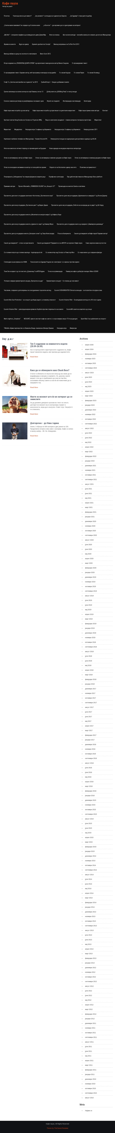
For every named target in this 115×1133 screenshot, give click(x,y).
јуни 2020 (88, 549)
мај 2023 (88, 386)
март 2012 (89, 1009)
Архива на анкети (10, 44)
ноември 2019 (90, 582)
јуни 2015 (88, 828)
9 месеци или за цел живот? (22, 16)
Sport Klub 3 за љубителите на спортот (93, 319)
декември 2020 (90, 521)
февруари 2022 (90, 456)
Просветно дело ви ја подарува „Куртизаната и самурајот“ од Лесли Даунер (81, 196)
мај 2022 (88, 442)
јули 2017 (88, 712)
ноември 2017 (90, 693)
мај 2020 (88, 554)
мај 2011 (88, 1056)
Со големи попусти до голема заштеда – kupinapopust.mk (23, 252)
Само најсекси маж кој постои (96, 243)
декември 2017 (90, 689)
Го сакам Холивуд (93, 73)
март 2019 (89, 619)
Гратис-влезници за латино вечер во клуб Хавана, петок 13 (23, 92)
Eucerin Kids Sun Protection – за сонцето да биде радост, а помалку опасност (30, 300)
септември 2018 (91, 647)
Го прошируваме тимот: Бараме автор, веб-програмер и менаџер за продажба (30, 73)
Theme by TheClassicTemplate (57, 1128)
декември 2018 (90, 633)
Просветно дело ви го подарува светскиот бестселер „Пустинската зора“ (28, 196)
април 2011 (89, 1060)
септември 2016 (91, 758)
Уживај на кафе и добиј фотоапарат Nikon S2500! (82, 271)
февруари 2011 (90, 1070)
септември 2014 (91, 870)
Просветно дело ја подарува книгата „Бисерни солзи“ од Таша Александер (29, 233)
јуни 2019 (88, 605)
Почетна (7, 16)
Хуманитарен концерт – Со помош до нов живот (62, 281)
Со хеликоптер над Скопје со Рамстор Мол (60, 252)
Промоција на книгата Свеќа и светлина (71, 186)
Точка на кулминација (55, 271)
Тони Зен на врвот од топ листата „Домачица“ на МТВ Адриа (24, 271)
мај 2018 (88, 665)
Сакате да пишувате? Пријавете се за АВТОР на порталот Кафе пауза (59, 243)
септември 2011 (91, 1037)
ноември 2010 (90, 1084)
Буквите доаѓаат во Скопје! (41, 44)
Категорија (87, 101)
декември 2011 (90, 1023)
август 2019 (89, 596)
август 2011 (89, 1042)
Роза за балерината (64, 233)
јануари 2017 (90, 740)
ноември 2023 (90, 359)
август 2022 (89, 428)
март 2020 (89, 563)
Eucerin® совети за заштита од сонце (79, 309)
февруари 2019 (90, 624)
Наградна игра (61, 328)
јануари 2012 (90, 1019)
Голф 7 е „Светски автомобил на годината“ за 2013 (21, 82)
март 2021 (89, 507)
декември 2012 (90, 967)
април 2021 (89, 503)
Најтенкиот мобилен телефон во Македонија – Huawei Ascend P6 (25, 139)
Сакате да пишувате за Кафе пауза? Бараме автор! (90, 233)
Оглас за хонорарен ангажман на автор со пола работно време (25, 167)
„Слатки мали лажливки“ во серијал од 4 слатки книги (22, 25)
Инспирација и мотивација (72, 101)
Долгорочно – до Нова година (44, 423)
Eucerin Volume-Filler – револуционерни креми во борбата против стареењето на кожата (33, 309)
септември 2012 (91, 981)
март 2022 (89, 451)
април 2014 (89, 893)
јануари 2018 (90, 684)
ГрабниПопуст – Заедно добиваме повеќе (55, 82)
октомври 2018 (90, 642)
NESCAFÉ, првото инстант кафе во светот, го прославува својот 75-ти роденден (50, 319)
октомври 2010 (90, 1088)
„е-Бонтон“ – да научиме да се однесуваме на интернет (62, 25)
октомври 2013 (90, 921)
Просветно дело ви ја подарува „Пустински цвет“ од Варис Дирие (26, 205)
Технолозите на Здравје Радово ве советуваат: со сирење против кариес (54, 262)
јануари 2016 (90, 795)
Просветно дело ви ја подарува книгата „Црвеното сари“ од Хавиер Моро (28, 224)
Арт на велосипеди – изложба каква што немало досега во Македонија (87, 35)
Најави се (88, 1110)
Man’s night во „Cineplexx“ (12, 319)
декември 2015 (90, 800)
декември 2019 (90, 577)
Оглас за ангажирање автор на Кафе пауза (18, 158)
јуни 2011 (88, 1051)
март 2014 (89, 898)
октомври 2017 (90, 698)
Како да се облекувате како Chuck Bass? (49, 370)
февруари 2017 (90, 735)
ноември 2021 (90, 470)
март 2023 (89, 396)
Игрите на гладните (53, 101)
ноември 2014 (90, 861)
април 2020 (89, 558)
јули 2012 (88, 991)
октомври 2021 (90, 475)
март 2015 (89, 842)
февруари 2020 (90, 568)
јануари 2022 (90, 461)
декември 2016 (90, 744)
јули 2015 (88, 823)
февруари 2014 (90, 902)
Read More (34, 357)
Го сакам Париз (79, 73)
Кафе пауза (10, 3)
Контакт (105, 110)
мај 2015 (88, 833)
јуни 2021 (88, 493)
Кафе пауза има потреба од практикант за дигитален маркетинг (54, 110)
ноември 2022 (90, 414)
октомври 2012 (90, 977)
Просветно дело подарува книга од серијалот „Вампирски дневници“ (80, 224)
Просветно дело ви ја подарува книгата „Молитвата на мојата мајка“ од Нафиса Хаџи (32, 214)
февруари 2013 (90, 958)
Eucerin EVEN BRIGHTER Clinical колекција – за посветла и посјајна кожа (78, 290)
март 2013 (89, 953)
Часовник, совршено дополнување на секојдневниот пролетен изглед (27, 290)
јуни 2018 (88, 661)
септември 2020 (91, 535)
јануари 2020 (90, 572)
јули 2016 (88, 768)
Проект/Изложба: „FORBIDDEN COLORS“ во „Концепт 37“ (36, 186)
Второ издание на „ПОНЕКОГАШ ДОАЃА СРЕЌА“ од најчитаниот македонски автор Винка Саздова (36, 63)
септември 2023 (91, 368)
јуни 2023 (88, 382)
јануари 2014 (90, 907)
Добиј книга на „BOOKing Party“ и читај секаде (62, 92)
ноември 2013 (90, 916)
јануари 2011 (90, 1074)
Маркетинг (98, 120)
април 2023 (89, 391)
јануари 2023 (90, 405)
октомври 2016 (90, 754)
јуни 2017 (88, 716)
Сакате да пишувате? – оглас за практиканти (19, 243)
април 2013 (89, 949)
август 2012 (89, 986)
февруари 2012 (90, 1014)
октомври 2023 (90, 363)
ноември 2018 (90, 637)
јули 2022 (88, 433)
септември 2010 (91, 1093)
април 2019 (89, 614)
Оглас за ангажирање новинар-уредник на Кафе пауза (93, 158)
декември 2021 (90, 465)
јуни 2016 (88, 772)
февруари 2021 (90, 512)
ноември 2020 (90, 526)
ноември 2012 (90, 972)
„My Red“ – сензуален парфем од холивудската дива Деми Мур (25, 35)
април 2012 (89, 1005)
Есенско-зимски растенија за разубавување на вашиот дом (24, 101)
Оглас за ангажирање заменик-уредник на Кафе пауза (53, 158)
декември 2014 (90, 856)
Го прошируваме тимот (79, 63)
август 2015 (89, 819)
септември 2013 (91, 926)
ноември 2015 (90, 805)
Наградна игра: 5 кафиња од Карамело (38, 129)
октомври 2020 (90, 531)
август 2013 (89, 930)
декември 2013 (90, 912)
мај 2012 (88, 1000)
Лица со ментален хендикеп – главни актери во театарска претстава (68, 120)
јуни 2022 (88, 438)
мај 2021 (88, 498)
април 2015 (89, 837)
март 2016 (89, 786)
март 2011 (89, 1065)
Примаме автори (9, 186)
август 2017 (89, 707)
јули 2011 (88, 1046)
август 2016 (89, 763)
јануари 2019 (90, 628)
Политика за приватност (88, 167)
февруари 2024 (90, 354)
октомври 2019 (90, 586)
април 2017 (89, 726)
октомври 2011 (90, 1033)
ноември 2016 (90, 749)
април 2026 (89, 345)
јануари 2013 (90, 963)
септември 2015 (91, 814)
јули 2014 (88, 879)
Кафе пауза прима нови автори (89, 110)
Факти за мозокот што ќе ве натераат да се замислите (51, 398)
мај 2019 (88, 610)
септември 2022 (91, 424)
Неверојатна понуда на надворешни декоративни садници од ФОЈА (73, 139)
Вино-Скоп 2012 (45, 54)
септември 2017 (91, 702)
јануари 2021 (90, 517)
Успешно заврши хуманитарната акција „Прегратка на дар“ (23, 281)
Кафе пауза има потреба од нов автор (16, 110)
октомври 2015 (90, 809)
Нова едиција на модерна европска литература (65, 148)
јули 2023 (88, 377)
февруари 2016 (90, 791)
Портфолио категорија (56, 177)
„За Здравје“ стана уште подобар (81, 16)
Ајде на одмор (24, 44)
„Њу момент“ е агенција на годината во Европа (50, 16)
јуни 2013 (88, 940)
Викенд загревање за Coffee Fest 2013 (66, 44)
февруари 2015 (90, 847)
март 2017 (89, 730)
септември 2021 (91, 479)
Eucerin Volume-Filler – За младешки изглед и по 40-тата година (80, 300)
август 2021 (89, 484)
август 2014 (89, 875)
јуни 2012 (88, 995)
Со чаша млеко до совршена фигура (90, 252)
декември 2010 (90, 1079)
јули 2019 (88, 600)
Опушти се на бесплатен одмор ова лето (63, 167)
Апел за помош (54, 35)
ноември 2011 (90, 1028)
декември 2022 (90, 410)
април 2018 (89, 670)
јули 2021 (88, 489)
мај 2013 (88, 944)
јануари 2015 (90, 851)
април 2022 (89, 447)
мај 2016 (88, 777)
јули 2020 (88, 544)
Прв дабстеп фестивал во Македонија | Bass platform (84, 177)
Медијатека (18, 129)
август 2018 (89, 651)
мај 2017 (88, 721)
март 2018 (89, 675)
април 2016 (89, 782)
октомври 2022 (90, 419)
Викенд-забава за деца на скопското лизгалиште (20, 54)
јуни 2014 (88, 884)
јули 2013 (88, 935)
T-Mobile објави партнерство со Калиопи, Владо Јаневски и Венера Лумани (29, 328)
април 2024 (89, 349)
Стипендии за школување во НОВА (15, 262)
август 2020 (89, 540)
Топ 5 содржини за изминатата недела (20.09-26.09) (48, 345)
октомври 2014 (90, 865)
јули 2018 (88, 656)
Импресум (73, 328)
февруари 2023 (90, 400)
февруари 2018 (90, 679)
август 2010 (89, 1098)
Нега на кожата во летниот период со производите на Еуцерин (25, 148)
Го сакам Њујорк (65, 73)
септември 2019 (91, 591)
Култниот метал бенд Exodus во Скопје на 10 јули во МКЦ (23, 120)
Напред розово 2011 (90, 129)
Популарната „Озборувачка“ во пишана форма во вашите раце (24, 177)
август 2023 (89, 373)
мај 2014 (88, 888)
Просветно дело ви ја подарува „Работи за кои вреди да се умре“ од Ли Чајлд (77, 205)
